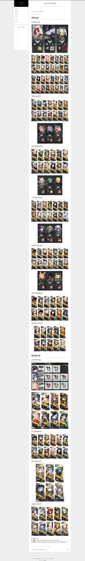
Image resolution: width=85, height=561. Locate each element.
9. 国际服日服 (17, 41)
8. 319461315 (17, 40)
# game (49, 546)
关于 (16, 16)
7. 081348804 (17, 38)
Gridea (38, 558)
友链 (16, 14)
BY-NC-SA (53, 542)
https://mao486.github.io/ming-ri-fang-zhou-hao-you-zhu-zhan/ (48, 540)
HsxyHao (51, 558)
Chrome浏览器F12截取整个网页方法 (39, 549)
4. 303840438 (17, 34)
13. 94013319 (17, 47)
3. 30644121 (17, 32)
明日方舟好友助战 (50, 3)
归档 (16, 11)
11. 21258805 (17, 44)
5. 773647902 (17, 35)
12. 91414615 (17, 46)
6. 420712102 (17, 37)
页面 (16, 19)
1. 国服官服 (17, 29)
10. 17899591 (17, 43)
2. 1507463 (17, 31)
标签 (16, 21)
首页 (16, 9)
